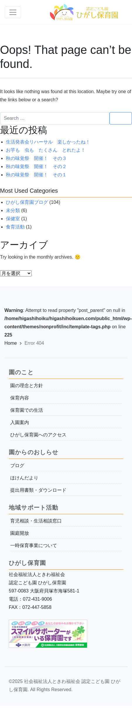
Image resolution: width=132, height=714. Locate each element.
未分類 (13, 210)
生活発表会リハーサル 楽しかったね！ (48, 141)
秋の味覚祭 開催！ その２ (36, 166)
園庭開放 (19, 533)
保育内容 (19, 397)
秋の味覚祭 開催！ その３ (36, 158)
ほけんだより (24, 477)
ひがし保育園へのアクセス (38, 434)
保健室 (13, 218)
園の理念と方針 (26, 385)
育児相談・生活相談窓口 (36, 520)
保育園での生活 (26, 410)
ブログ (17, 465)
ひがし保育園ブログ (27, 202)
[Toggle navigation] (13, 12)
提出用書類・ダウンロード (38, 490)
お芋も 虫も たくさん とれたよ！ (45, 150)
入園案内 (19, 422)
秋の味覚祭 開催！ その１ (36, 174)
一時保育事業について (33, 545)
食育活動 (15, 226)
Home (10, 343)
